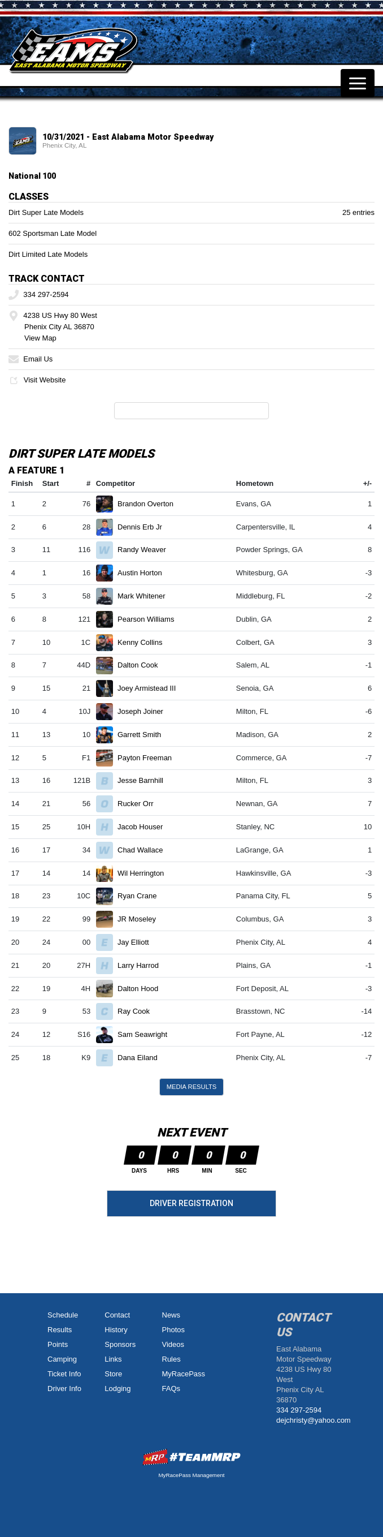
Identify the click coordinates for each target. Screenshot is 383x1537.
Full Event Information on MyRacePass (191, 410)
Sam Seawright (147, 1034)
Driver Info (64, 1388)
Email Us (30, 359)
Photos (173, 1329)
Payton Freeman (149, 758)
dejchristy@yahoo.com (313, 1420)
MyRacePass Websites (191, 1457)
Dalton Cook (142, 665)
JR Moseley (141, 919)
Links (113, 1359)
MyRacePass (184, 1374)
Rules (171, 1359)
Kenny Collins (144, 642)
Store (113, 1374)
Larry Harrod (142, 965)
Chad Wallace (144, 850)
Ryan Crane (141, 896)
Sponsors (120, 1344)
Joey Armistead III (151, 688)
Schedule (62, 1315)
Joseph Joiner (145, 711)
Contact (117, 1315)
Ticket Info (64, 1374)
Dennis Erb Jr (144, 527)
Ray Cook (138, 1011)
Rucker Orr (140, 803)
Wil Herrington (145, 873)
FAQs (171, 1388)
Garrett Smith (144, 734)
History (116, 1329)
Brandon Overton (150, 504)
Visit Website (37, 380)
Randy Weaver (146, 549)
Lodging (117, 1388)
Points (57, 1344)
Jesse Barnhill (145, 780)
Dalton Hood (142, 988)
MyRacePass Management (191, 1475)
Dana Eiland (142, 1057)
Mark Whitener (146, 596)
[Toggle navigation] (358, 83)
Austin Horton (144, 573)
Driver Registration (191, 1203)
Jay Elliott (137, 942)
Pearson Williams (150, 619)
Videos (173, 1344)
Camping (62, 1359)
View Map (40, 338)
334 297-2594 (38, 294)
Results (59, 1329)
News (171, 1315)
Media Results (192, 1086)
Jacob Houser (144, 827)
